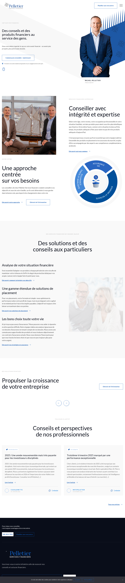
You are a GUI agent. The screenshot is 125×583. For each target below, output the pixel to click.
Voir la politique (88, 579)
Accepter (77, 579)
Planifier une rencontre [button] (24, 534)
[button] (105, 6)
